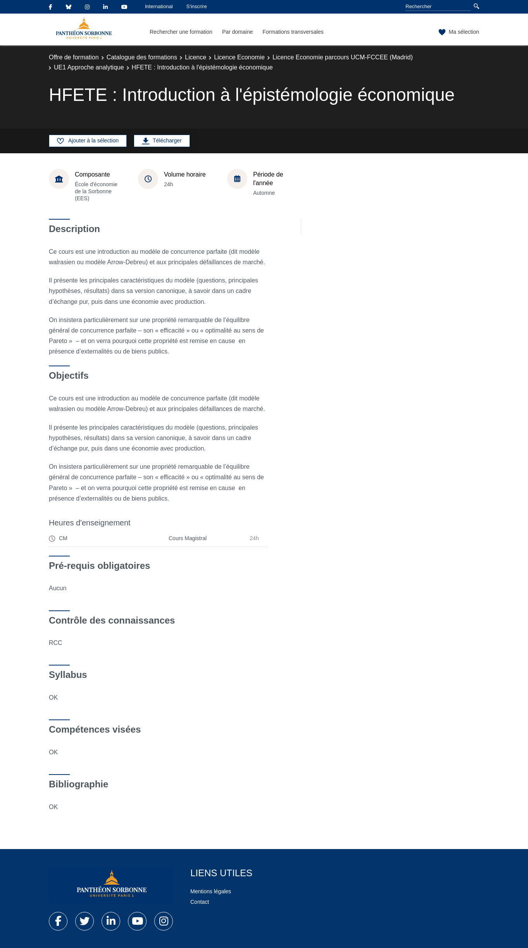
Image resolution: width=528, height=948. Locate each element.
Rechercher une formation (181, 32)
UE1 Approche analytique (89, 67)
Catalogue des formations (142, 57)
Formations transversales (292, 32)
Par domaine (237, 32)
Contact (199, 902)
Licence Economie (239, 57)
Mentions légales (210, 891)
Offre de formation (74, 57)
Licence (195, 57)
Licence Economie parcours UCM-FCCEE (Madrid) (343, 57)
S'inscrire (196, 6)
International (159, 6)
